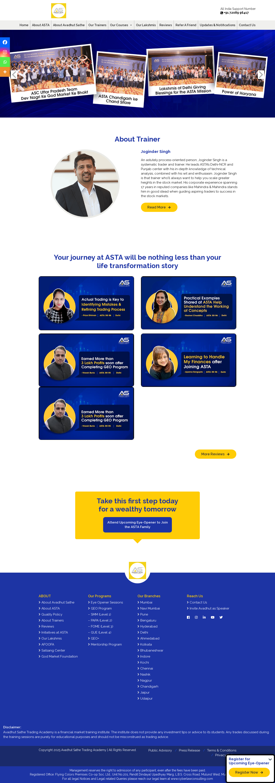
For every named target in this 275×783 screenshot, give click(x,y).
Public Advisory (160, 750)
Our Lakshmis (146, 25)
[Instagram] (5, 52)
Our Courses (121, 25)
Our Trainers (97, 25)
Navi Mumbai (149, 608)
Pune (143, 614)
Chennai (145, 668)
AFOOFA (46, 644)
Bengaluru (147, 620)
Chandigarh (148, 686)
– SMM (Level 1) (99, 614)
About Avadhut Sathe (69, 25)
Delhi (143, 632)
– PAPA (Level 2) (100, 620)
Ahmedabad (148, 638)
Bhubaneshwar (150, 650)
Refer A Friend (186, 25)
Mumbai (145, 602)
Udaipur (145, 698)
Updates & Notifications (217, 25)
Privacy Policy (225, 755)
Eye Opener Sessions (105, 602)
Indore (144, 656)
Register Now (246, 772)
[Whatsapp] (5, 62)
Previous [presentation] (14, 74)
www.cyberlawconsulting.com (192, 778)
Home (24, 25)
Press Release (189, 750)
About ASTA (40, 25)
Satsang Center (52, 650)
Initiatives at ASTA (53, 632)
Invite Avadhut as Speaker (208, 608)
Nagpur (145, 680)
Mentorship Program (105, 644)
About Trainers (51, 620)
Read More (156, 207)
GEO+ (93, 638)
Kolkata (145, 644)
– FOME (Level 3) (100, 626)
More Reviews (213, 454)
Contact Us (247, 25)
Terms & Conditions (221, 750)
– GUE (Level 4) (99, 632)
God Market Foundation (58, 656)
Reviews (165, 25)
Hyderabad (147, 626)
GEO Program (100, 608)
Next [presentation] (261, 74)
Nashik (144, 674)
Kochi (143, 662)
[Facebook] (5, 42)
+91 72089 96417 (234, 12)
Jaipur (144, 692)
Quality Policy (50, 614)
